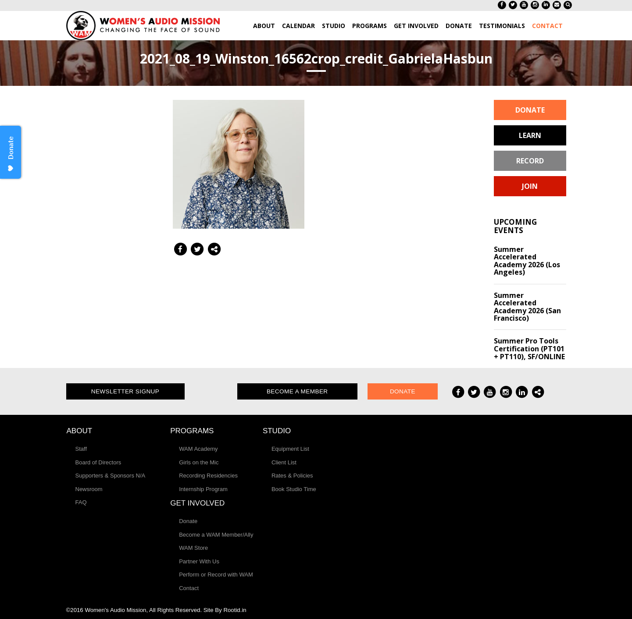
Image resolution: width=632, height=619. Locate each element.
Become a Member (297, 391)
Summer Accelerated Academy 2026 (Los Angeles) (527, 260)
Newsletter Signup (125, 391)
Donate (530, 110)
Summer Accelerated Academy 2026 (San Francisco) (527, 306)
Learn (530, 135)
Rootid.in (234, 610)
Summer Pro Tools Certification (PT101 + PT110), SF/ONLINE (529, 348)
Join (530, 186)
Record (530, 161)
